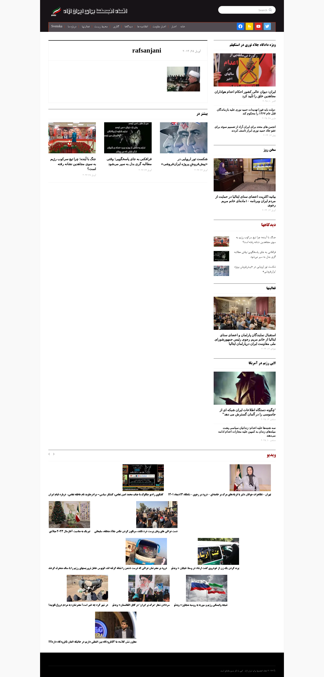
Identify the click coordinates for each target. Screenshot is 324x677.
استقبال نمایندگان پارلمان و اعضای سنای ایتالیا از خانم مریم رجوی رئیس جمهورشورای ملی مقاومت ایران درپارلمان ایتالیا (245, 339)
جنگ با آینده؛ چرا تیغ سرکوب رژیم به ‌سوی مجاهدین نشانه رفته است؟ (73, 164)
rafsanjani (146, 51)
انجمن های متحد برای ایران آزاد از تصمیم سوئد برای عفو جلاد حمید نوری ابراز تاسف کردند (245, 128)
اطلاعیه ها (142, 27)
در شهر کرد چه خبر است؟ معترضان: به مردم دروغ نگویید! (78, 605)
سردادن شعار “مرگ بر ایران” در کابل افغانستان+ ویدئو (141, 605)
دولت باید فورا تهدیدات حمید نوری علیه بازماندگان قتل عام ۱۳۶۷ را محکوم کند (246, 111)
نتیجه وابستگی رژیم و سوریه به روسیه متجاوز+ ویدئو (200, 605)
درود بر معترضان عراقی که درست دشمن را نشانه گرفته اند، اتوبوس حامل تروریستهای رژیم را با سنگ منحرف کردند (107, 568)
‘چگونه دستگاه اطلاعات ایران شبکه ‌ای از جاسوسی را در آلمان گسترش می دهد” (248, 412)
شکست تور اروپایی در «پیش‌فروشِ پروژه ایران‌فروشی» (183, 161)
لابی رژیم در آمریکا (262, 363)
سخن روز (269, 150)
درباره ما (72, 27)
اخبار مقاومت (159, 27)
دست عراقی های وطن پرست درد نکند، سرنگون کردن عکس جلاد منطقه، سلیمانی (135, 531)
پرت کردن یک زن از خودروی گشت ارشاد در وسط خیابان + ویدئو (205, 568)
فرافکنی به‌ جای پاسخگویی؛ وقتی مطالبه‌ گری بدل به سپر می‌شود (129, 161)
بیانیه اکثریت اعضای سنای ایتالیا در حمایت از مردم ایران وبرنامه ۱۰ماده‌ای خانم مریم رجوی (245, 200)
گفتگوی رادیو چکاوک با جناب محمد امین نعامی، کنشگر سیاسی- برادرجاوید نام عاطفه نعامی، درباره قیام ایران (106, 494)
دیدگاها (128, 27)
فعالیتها (85, 27)
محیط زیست (100, 27)
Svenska (56, 27)
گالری (116, 27)
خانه (182, 27)
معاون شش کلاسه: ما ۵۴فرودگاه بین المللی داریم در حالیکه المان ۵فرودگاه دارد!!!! (92, 642)
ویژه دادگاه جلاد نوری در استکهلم (253, 45)
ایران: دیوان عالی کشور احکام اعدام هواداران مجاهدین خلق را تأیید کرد (245, 94)
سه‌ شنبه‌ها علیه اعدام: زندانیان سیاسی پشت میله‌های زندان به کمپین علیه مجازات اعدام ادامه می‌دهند (247, 431)
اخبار (173, 27)
